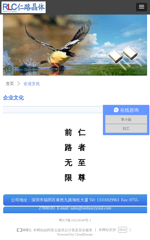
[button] (141, 7)
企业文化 (32, 83)
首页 (10, 83)
